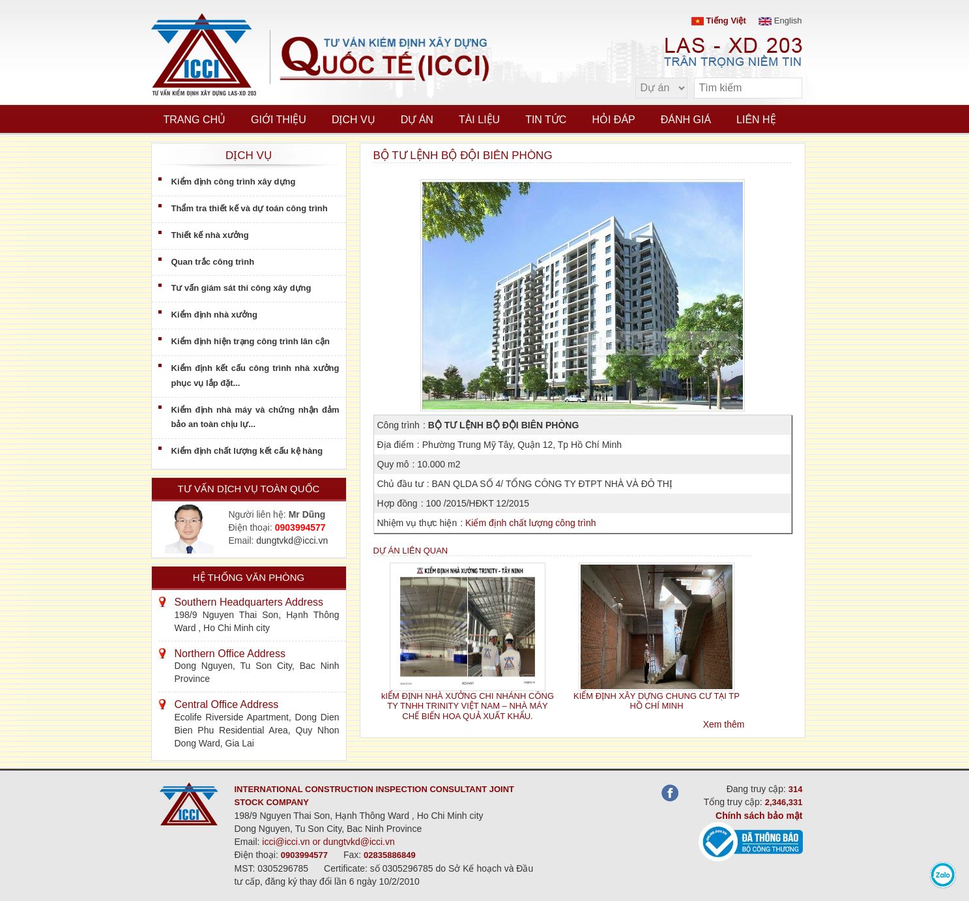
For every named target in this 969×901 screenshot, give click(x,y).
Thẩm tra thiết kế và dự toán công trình (249, 208)
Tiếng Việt (718, 20)
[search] (785, 88)
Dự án (417, 119)
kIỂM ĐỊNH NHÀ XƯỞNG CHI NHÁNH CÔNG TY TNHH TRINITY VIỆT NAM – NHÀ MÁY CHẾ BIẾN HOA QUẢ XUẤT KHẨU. (467, 706)
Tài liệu (479, 119)
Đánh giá (686, 119)
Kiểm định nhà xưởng (214, 314)
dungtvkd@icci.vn (292, 540)
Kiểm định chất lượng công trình (530, 523)
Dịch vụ (353, 119)
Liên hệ (756, 119)
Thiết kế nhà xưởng (210, 235)
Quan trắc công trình (213, 262)
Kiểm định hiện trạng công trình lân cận (250, 341)
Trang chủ (195, 119)
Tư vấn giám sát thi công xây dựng (241, 288)
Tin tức (545, 119)
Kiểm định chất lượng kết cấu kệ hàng (247, 451)
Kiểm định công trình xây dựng (233, 181)
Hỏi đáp (613, 119)
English (780, 20)
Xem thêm (724, 724)
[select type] (661, 88)
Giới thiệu (278, 119)
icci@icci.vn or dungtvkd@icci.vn (328, 841)
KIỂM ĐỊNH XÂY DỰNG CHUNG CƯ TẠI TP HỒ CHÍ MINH (656, 701)
